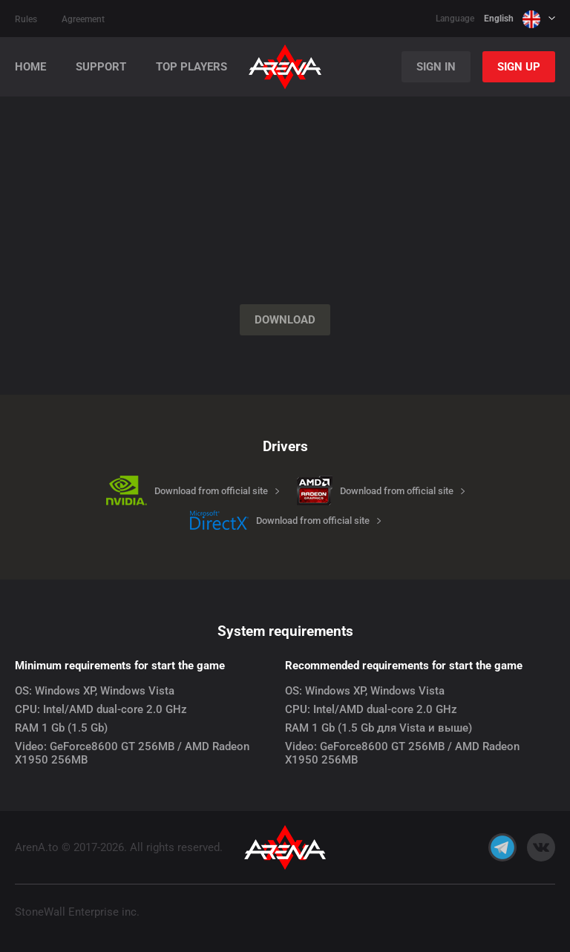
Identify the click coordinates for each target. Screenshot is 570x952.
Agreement (83, 19)
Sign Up (518, 66)
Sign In (436, 66)
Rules (26, 19)
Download (285, 319)
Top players (191, 67)
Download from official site (211, 490)
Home (30, 67)
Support (101, 67)
